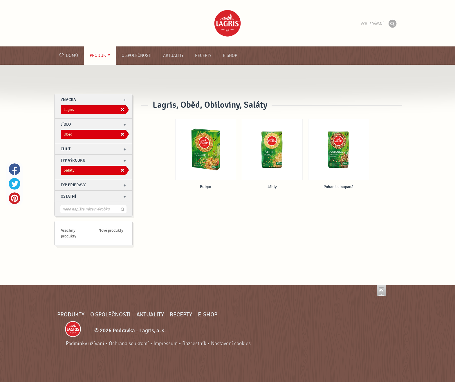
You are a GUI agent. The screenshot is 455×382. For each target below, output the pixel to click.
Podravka (227, 23)
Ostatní (68, 196)
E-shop (230, 55)
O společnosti (136, 55)
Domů (68, 55)
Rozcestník (194, 343)
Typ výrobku (73, 160)
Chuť (66, 149)
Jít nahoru (381, 290)
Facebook (14, 169)
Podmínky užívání (85, 343)
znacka (68, 99)
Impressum (166, 343)
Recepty (203, 55)
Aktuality (173, 55)
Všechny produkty (68, 233)
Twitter (14, 184)
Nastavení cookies (231, 343)
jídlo (66, 124)
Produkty (100, 55)
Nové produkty (110, 230)
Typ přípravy (73, 185)
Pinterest (14, 198)
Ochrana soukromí (129, 343)
